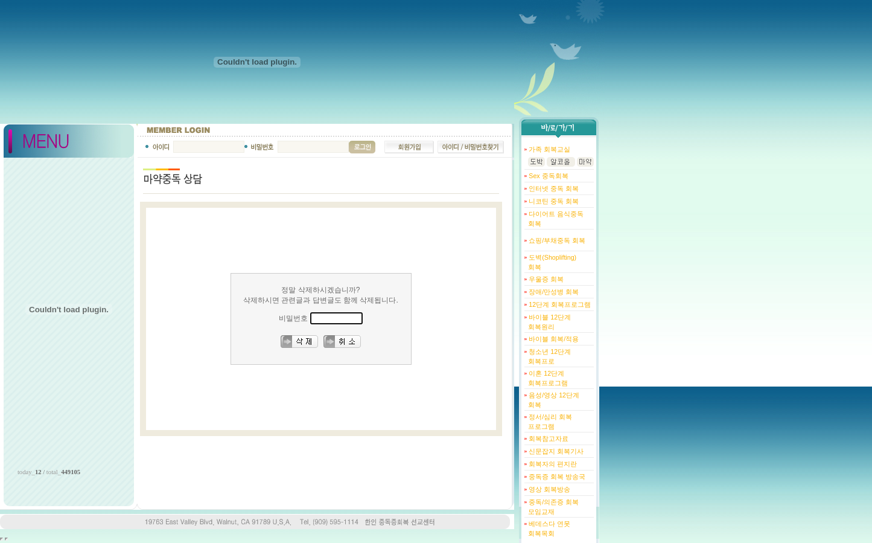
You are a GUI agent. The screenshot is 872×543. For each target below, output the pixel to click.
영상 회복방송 (548, 489)
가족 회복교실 (548, 149)
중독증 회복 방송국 (556, 476)
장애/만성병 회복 (553, 291)
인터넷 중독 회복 (553, 188)
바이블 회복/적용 (553, 338)
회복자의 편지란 (552, 463)
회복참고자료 (547, 438)
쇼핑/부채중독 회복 (556, 240)
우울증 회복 (545, 279)
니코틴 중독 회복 (553, 201)
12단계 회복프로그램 (559, 304)
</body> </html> (6, 539)
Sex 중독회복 (547, 175)
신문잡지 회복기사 (555, 451)
